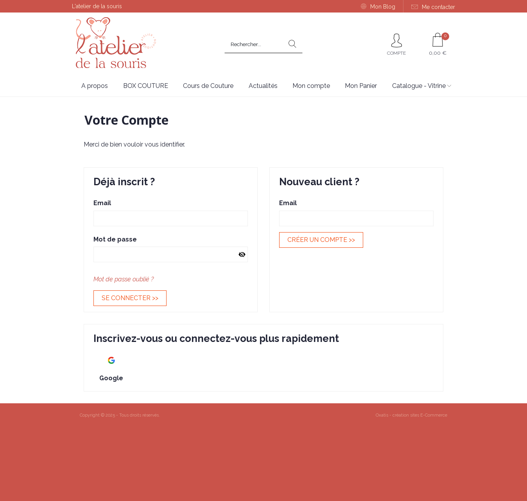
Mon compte (311, 85)
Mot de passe (115, 239)
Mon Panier (361, 85)
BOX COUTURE (145, 85)
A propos (94, 85)
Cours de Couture (208, 85)
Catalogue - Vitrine (419, 85)
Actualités (263, 85)
